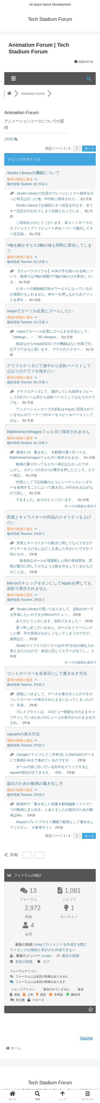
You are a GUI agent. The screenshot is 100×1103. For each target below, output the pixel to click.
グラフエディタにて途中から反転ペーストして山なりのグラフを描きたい (49, 368)
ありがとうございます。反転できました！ (49, 621)
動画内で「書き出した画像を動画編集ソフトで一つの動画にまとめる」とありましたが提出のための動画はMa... (51, 809)
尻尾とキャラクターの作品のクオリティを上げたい (49, 520)
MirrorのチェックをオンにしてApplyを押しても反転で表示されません (49, 586)
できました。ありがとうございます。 (45, 500)
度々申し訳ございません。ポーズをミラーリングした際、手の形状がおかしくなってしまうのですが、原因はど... (51, 633)
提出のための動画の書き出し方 (35, 783)
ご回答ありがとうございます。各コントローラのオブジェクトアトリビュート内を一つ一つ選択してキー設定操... (51, 228)
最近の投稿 (70, 956)
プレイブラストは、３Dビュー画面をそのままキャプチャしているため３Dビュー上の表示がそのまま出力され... (52, 717)
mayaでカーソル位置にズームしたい (40, 311)
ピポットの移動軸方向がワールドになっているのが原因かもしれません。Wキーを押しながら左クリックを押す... (51, 294)
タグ (46, 962)
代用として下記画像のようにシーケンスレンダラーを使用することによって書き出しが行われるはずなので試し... (51, 487)
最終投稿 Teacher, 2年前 (26, 600)
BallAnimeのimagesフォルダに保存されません (48, 431)
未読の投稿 (24, 962)
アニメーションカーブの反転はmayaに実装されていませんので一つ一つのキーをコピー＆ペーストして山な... (52, 414)
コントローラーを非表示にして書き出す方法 (47, 673)
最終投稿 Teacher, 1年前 (26, 534)
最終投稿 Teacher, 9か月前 (27, 262)
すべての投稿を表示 (80, 506)
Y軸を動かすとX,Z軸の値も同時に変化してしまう (49, 248)
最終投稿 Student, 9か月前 (27, 184)
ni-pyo (46, 956)
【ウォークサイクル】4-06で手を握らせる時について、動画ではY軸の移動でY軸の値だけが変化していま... (52, 276)
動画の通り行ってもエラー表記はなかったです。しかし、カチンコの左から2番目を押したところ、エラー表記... (52, 469)
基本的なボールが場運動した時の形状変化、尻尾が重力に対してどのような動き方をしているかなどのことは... (51, 566)
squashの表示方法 (23, 734)
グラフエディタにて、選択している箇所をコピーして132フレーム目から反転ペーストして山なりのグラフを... (52, 397)
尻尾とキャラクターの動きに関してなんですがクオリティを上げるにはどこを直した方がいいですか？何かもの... (51, 548)
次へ (89, 148)
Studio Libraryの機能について (33, 172)
